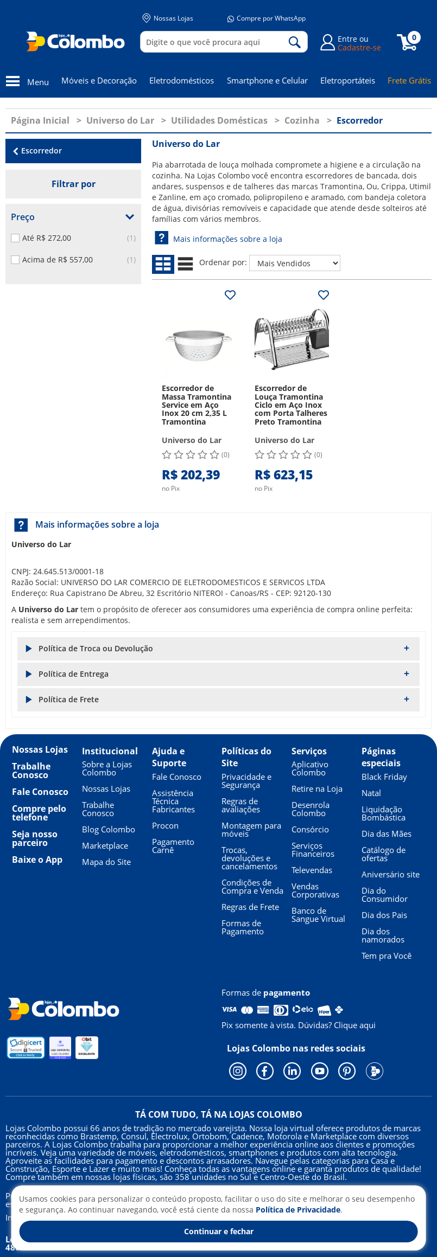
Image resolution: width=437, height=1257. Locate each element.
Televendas (312, 869)
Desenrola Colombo (311, 808)
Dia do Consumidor (385, 894)
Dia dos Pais (384, 914)
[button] (218, 648)
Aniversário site (391, 874)
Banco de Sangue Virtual (318, 914)
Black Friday (384, 776)
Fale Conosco (40, 792)
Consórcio (310, 829)
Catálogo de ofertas (384, 853)
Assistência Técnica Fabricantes (173, 801)
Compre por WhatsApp (266, 18)
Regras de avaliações (240, 805)
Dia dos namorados (383, 935)
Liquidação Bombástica (384, 813)
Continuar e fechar (219, 1231)
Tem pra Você (386, 955)
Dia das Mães (386, 833)
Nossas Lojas (167, 18)
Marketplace (105, 845)
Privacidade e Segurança (246, 780)
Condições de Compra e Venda (252, 886)
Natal (371, 792)
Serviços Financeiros (313, 849)
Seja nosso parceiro (35, 838)
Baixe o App (37, 859)
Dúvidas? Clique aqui (337, 1024)
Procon (165, 825)
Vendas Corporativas (315, 890)
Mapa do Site (106, 861)
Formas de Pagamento (242, 927)
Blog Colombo (108, 829)
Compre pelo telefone (39, 813)
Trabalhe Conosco (31, 770)
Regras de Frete (250, 906)
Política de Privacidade (298, 1209)
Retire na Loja (317, 788)
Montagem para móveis (251, 829)
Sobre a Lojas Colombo (107, 768)
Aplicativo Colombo (310, 768)
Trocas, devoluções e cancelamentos (249, 857)
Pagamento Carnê (173, 845)
